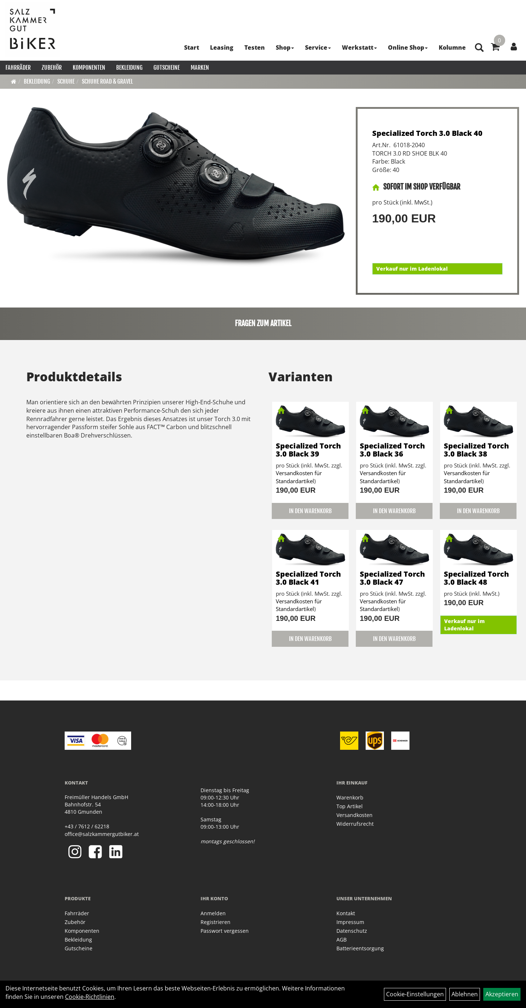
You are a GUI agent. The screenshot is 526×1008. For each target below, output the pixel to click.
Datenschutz (351, 930)
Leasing (221, 47)
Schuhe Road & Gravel (107, 81)
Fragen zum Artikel (263, 323)
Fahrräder (18, 67)
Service (318, 47)
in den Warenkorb (310, 511)
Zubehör (52, 67)
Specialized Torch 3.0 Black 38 (476, 450)
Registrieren (215, 922)
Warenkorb (349, 797)
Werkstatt (359, 47)
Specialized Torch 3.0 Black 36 (392, 450)
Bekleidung (129, 67)
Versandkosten (354, 815)
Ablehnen (464, 994)
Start (191, 47)
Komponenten (89, 67)
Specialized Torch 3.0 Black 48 (476, 578)
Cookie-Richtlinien (89, 997)
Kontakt (345, 913)
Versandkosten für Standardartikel (299, 476)
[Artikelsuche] (479, 48)
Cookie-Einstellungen (415, 994)
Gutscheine (166, 67)
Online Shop (408, 47)
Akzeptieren (501, 994)
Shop (285, 47)
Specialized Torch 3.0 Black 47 (392, 578)
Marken (200, 67)
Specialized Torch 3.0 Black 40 (427, 133)
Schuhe (66, 81)
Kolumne (452, 47)
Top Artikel (349, 806)
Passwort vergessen (225, 930)
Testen (254, 47)
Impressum (350, 922)
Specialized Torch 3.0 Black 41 (308, 578)
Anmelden (213, 913)
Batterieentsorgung (360, 948)
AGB (341, 939)
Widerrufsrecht (355, 823)
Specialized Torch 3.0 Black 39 (308, 450)
